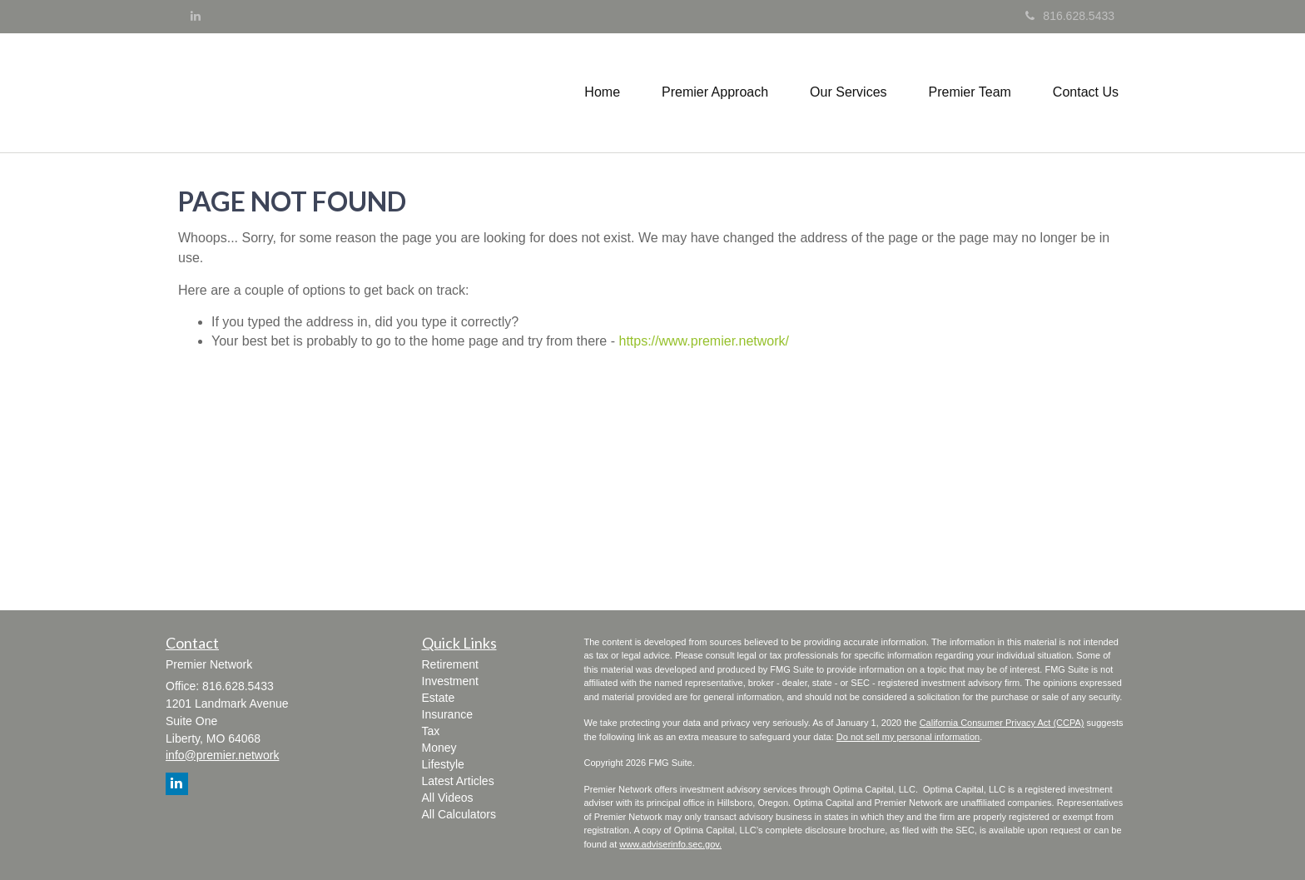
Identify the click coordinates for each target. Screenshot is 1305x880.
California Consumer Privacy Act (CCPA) (1002, 723)
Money (439, 747)
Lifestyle (443, 764)
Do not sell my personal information (908, 737)
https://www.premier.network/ (703, 341)
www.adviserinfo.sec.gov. (670, 844)
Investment (450, 681)
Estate (438, 697)
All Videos (448, 797)
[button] (715, 92)
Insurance (447, 714)
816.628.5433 (1069, 15)
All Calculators (459, 814)
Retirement (450, 664)
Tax (431, 731)
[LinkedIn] (196, 15)
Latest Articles (458, 781)
